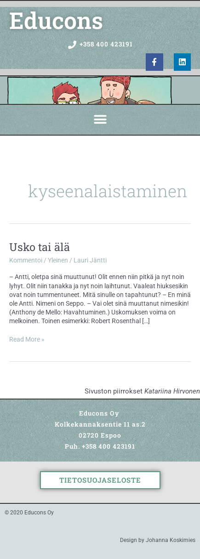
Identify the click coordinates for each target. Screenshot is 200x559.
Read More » (27, 339)
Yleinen (58, 260)
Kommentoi (25, 260)
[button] (100, 119)
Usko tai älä (39, 247)
